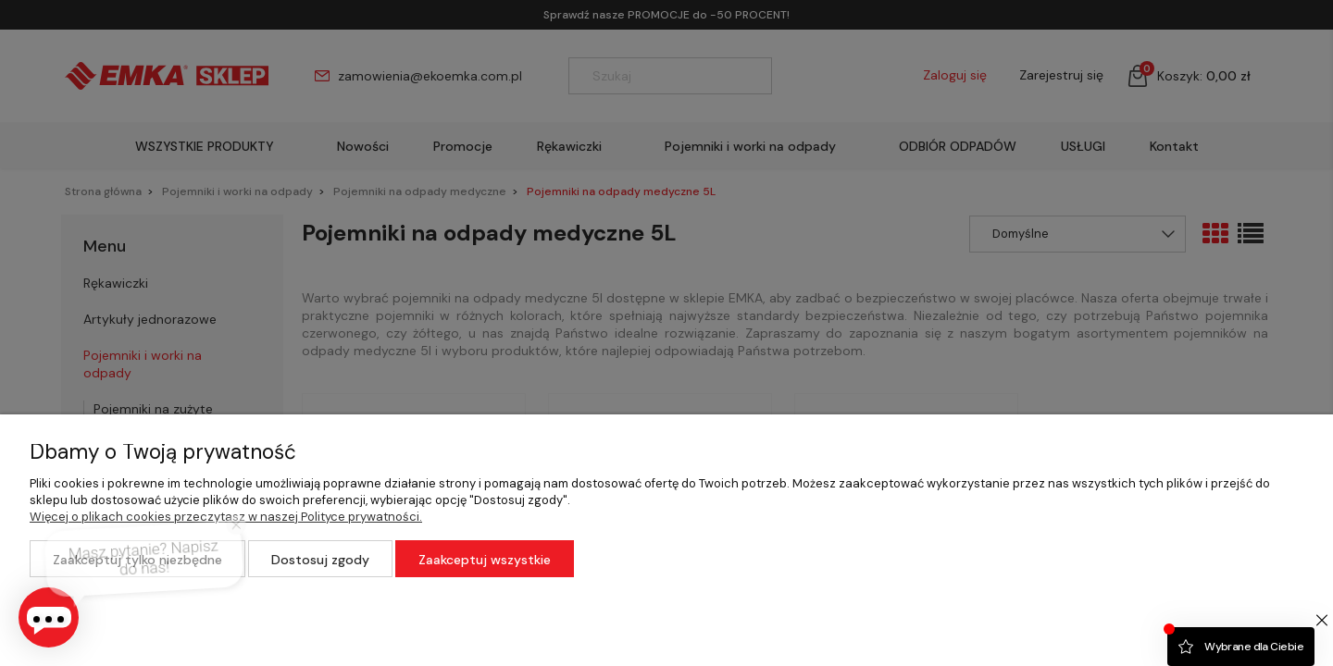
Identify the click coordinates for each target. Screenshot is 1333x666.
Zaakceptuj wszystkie (484, 559)
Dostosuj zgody (320, 559)
